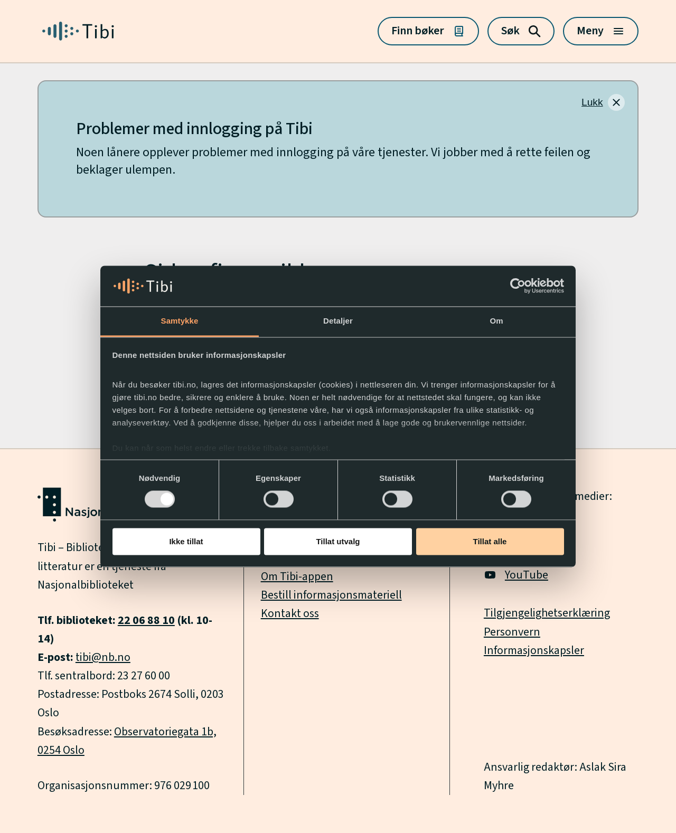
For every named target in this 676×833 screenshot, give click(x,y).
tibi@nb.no (103, 657)
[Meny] (601, 31)
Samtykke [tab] (180, 320)
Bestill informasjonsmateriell (331, 595)
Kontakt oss (290, 613)
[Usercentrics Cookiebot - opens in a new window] (518, 286)
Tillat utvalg (338, 541)
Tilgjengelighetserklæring (547, 613)
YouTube (516, 575)
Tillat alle (490, 541)
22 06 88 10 (146, 620)
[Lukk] (603, 102)
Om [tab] (496, 320)
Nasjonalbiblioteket (85, 585)
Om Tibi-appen (297, 577)
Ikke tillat (186, 541)
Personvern (512, 632)
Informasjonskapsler (534, 650)
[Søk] (521, 31)
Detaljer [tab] (338, 320)
